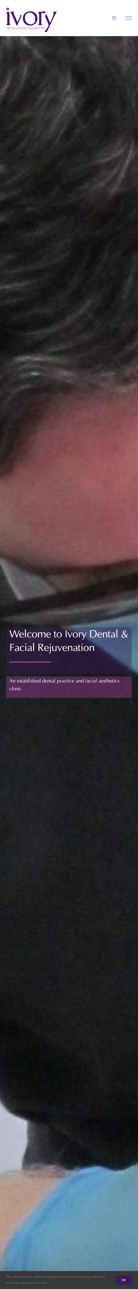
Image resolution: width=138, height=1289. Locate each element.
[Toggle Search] (114, 18)
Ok (124, 1280)
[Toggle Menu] (129, 18)
